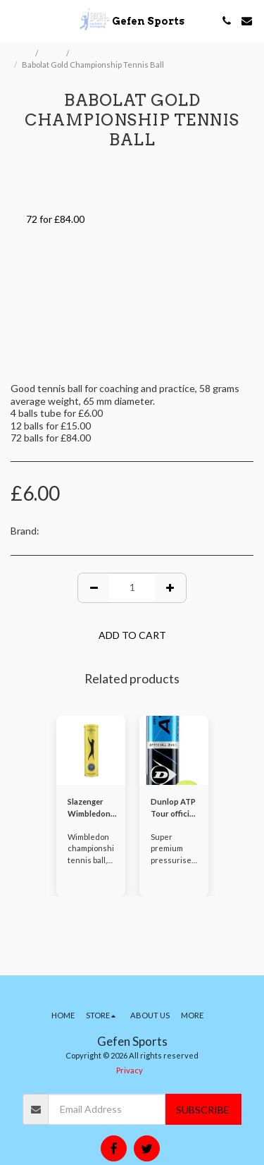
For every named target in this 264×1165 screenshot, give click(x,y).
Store (53, 53)
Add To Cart (132, 635)
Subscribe (203, 1110)
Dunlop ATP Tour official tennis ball (173, 808)
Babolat (58, 531)
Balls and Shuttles (107, 53)
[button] (15, 20)
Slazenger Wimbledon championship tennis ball (94, 808)
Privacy (129, 1070)
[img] (90, 750)
